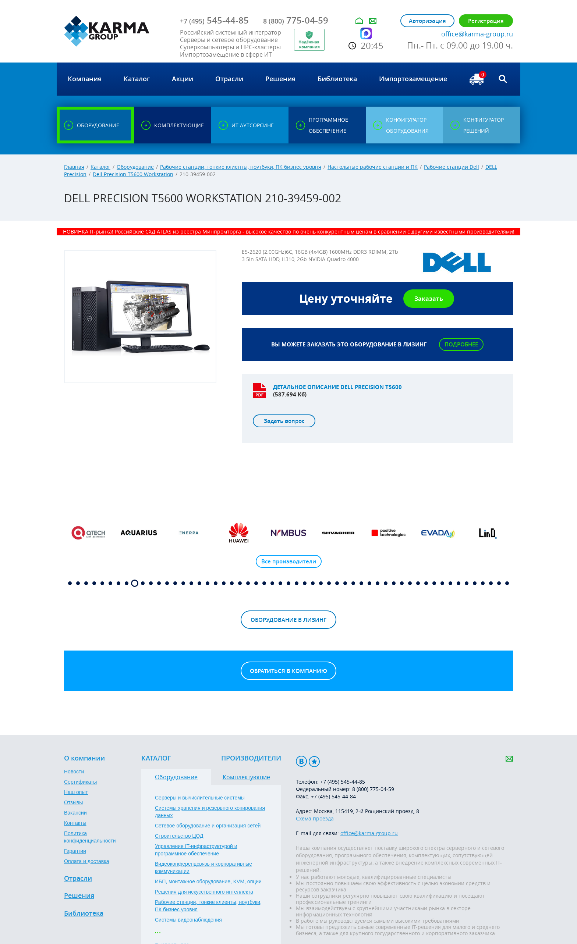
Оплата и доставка (86, 861)
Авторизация (427, 21)
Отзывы (73, 802)
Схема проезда (315, 818)
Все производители (288, 561)
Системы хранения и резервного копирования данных (210, 811)
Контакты (75, 823)
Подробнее (461, 344)
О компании (84, 758)
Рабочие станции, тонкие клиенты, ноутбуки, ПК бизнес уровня (240, 166)
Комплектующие (246, 777)
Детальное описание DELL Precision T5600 (337, 387)
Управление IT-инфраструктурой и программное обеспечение (196, 849)
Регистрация (486, 21)
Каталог (100, 166)
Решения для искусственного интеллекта (204, 892)
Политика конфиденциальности (90, 837)
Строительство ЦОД (179, 836)
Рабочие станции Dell (451, 166)
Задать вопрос (284, 421)
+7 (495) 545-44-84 (333, 796)
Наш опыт (76, 792)
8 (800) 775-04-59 (373, 789)
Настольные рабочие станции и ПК (373, 166)
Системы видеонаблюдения (188, 920)
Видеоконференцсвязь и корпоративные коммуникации (203, 867)
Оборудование (135, 166)
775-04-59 (295, 20)
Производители (251, 758)
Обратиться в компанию (288, 671)
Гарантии (75, 851)
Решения (79, 896)
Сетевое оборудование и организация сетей (208, 826)
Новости (74, 771)
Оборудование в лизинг (288, 620)
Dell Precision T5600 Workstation (133, 174)
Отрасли (78, 878)
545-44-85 (214, 20)
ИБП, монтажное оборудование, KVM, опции (208, 881)
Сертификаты (80, 782)
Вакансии (75, 813)
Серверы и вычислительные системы (200, 798)
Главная (74, 166)
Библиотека (83, 913)
